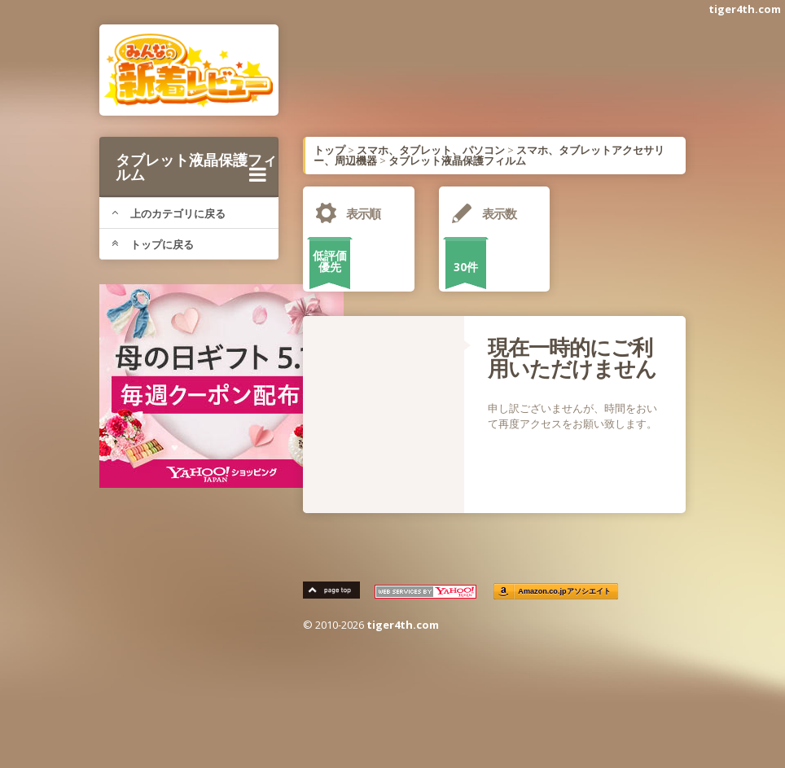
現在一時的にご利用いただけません (572, 357)
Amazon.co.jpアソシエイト (564, 591)
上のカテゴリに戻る (169, 213)
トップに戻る (153, 244)
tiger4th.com (744, 9)
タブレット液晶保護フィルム (196, 167)
